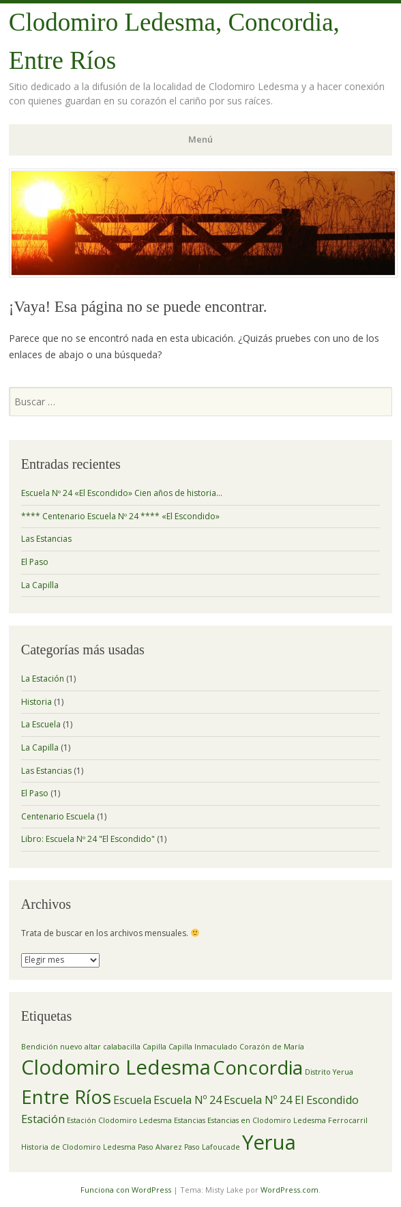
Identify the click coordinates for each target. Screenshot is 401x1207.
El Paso (34, 562)
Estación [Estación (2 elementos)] (43, 1118)
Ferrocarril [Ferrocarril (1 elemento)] (348, 1120)
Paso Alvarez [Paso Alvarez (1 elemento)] (160, 1147)
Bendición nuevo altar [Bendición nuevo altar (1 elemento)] (61, 1046)
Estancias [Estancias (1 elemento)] (189, 1120)
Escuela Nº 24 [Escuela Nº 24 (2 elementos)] (187, 1099)
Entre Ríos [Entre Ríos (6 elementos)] (66, 1096)
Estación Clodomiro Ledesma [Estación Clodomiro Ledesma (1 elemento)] (119, 1120)
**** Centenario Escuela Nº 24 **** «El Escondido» (120, 516)
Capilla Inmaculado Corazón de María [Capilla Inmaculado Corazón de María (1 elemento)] (236, 1046)
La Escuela (41, 724)
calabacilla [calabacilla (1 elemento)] (121, 1046)
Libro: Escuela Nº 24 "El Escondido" (88, 839)
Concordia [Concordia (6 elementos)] (258, 1067)
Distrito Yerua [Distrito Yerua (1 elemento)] (329, 1072)
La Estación (42, 678)
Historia (36, 702)
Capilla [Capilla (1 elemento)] (154, 1046)
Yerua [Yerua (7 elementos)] (269, 1142)
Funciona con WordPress (125, 1189)
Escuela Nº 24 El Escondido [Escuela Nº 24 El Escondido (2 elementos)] (291, 1099)
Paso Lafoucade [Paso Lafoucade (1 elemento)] (212, 1147)
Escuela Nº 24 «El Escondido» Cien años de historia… (121, 493)
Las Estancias (46, 538)
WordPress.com (289, 1189)
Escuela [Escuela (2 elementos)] (132, 1099)
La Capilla (40, 585)
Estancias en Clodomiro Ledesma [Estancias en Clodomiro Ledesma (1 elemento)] (266, 1120)
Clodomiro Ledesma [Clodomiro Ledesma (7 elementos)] (116, 1067)
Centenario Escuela (58, 816)
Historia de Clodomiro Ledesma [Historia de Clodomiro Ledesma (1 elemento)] (78, 1147)
